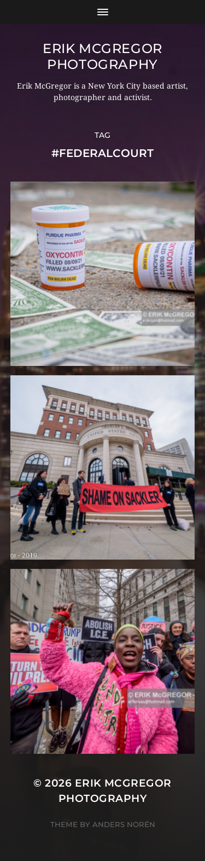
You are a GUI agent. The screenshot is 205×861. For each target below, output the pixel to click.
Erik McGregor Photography (102, 56)
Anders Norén (123, 824)
